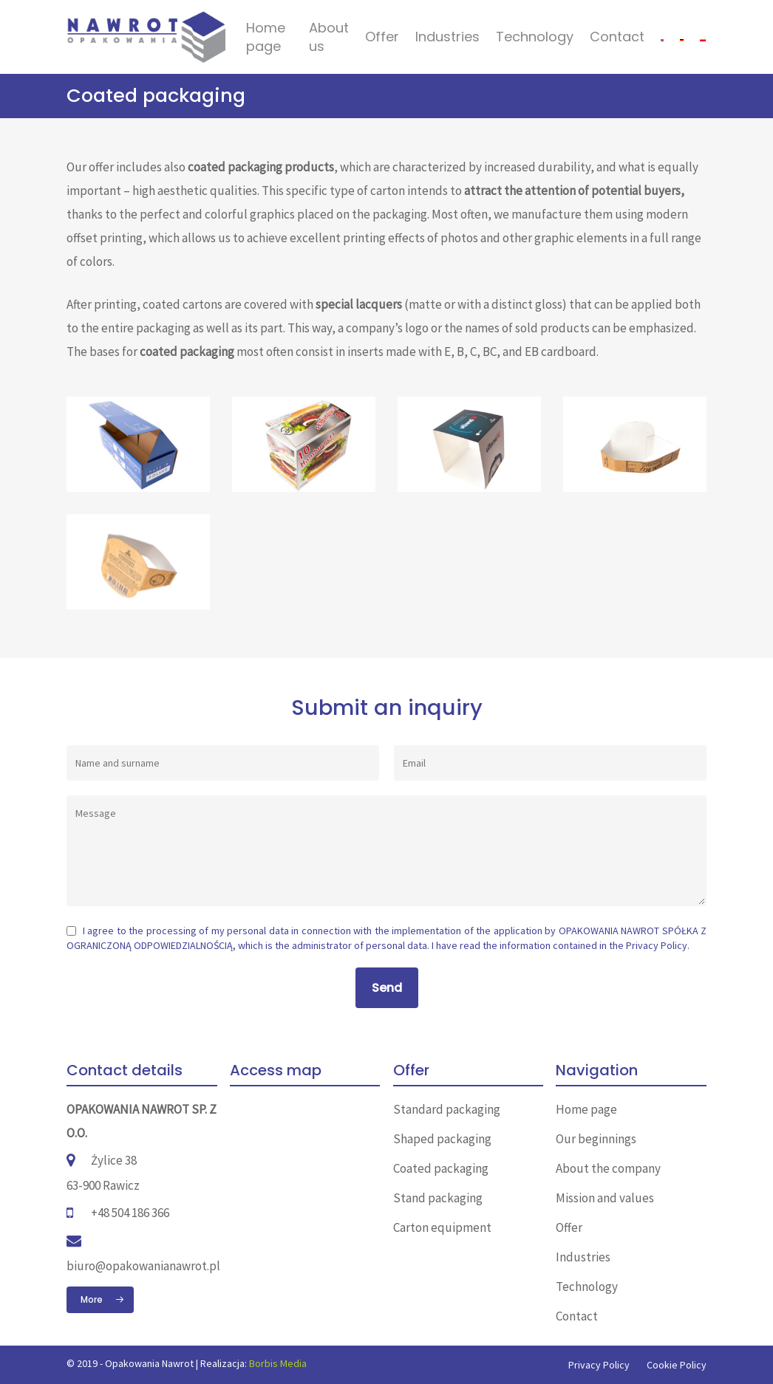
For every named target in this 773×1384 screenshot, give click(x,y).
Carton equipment (442, 1227)
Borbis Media (278, 1363)
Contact (617, 36)
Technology (534, 36)
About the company (608, 1168)
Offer (382, 36)
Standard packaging (446, 1109)
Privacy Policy (656, 945)
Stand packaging (438, 1198)
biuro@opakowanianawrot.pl (143, 1266)
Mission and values (605, 1198)
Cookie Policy (676, 1364)
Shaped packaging (442, 1139)
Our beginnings (596, 1139)
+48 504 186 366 (130, 1213)
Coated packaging (440, 1168)
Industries (447, 36)
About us (329, 36)
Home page (265, 36)
